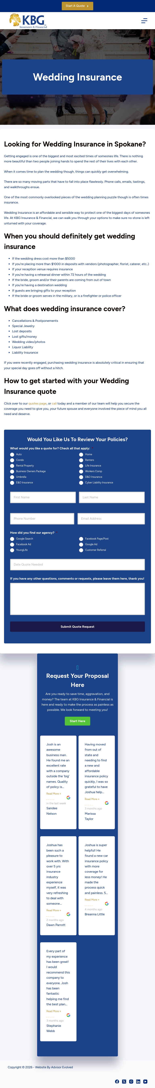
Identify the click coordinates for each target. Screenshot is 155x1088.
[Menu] (144, 21)
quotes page (37, 403)
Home (88, 454)
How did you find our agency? (34, 533)
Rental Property (25, 465)
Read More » (53, 793)
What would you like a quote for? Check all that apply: (51, 448)
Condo (20, 460)
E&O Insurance (24, 482)
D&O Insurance (93, 477)
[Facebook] (117, 1081)
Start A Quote (77, 6)
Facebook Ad (23, 544)
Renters (89, 460)
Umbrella (21, 477)
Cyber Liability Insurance (99, 482)
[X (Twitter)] (124, 1081)
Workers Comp (93, 471)
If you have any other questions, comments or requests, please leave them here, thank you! (77, 578)
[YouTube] (145, 1081)
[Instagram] (131, 1081)
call (54, 403)
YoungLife (22, 549)
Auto (19, 454)
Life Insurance (93, 465)
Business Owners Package (31, 471)
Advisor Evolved (62, 1067)
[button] (77, 720)
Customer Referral (95, 549)
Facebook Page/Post (97, 538)
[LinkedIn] (138, 1081)
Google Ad (91, 544)
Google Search (24, 538)
